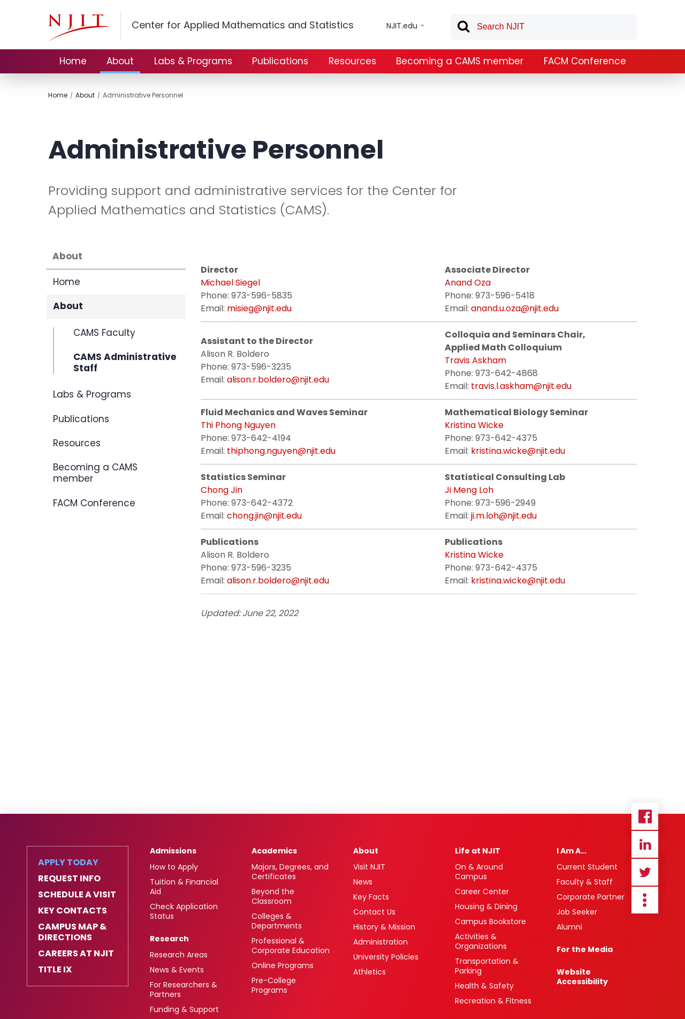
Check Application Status (184, 911)
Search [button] (463, 28)
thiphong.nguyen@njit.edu (281, 451)
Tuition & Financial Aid (184, 886)
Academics (274, 851)
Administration (380, 942)
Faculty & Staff (585, 882)
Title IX (55, 969)
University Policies (385, 957)
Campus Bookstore (490, 921)
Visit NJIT (369, 867)
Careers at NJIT (76, 953)
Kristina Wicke (474, 425)
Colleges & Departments (277, 921)
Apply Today (68, 862)
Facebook (644, 816)
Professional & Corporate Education (291, 945)
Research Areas (179, 955)
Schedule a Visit (77, 894)
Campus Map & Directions (72, 932)
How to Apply (174, 867)
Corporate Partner (591, 897)
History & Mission (384, 927)
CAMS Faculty (104, 333)
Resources (352, 61)
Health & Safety (484, 986)
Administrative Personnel (143, 95)
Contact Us (374, 912)
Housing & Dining (486, 906)
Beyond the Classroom (273, 896)
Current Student (587, 867)
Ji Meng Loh (469, 490)
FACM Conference (585, 61)
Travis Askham (475, 360)
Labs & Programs (193, 61)
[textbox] (544, 27)
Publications (280, 61)
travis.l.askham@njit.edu (521, 386)
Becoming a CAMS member (459, 61)
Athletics (369, 972)
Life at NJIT (477, 851)
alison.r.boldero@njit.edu (278, 379)
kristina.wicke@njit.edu (518, 451)
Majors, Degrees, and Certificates (290, 871)
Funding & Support (184, 1009)
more (644, 900)
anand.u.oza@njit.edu (515, 308)
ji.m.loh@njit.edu (504, 516)
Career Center (482, 891)
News (362, 882)
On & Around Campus (479, 871)
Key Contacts (72, 910)
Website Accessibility (582, 976)
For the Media (585, 949)
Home (73, 61)
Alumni (569, 927)
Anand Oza (468, 282)
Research (169, 938)
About (120, 61)
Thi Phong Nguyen (238, 425)
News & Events (177, 970)
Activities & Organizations (481, 941)
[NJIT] (78, 27)
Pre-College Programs (274, 985)
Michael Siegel (230, 282)
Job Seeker (577, 912)
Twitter (644, 872)
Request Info (69, 878)
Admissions (173, 851)
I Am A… (572, 851)
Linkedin (644, 844)
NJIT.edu (401, 25)
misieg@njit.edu (259, 308)
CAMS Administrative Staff (124, 362)
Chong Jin (221, 490)
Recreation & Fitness (493, 1001)
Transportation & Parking (487, 966)
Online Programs (283, 965)
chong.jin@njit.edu (264, 516)
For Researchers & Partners (183, 989)
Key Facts (371, 897)
